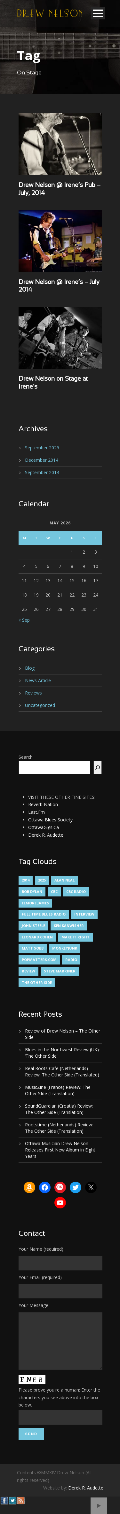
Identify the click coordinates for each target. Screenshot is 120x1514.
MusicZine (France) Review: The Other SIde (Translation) (58, 1090)
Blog (30, 668)
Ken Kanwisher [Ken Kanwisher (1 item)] (69, 925)
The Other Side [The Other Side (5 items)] (37, 982)
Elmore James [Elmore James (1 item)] (35, 903)
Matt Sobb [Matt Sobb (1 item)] (33, 948)
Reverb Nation (43, 804)
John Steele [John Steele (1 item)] (33, 925)
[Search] (97, 767)
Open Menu (98, 13)
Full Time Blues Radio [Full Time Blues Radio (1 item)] (44, 914)
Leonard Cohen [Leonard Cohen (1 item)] (37, 937)
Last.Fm (36, 812)
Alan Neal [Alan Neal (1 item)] (64, 880)
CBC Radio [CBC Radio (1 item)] (76, 891)
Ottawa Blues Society (50, 820)
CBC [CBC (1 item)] (54, 891)
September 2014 (42, 472)
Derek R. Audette (45, 835)
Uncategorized (40, 705)
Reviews (33, 693)
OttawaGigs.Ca (43, 827)
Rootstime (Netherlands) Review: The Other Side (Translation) (59, 1128)
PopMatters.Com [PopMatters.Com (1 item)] (39, 959)
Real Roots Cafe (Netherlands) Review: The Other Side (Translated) (62, 1071)
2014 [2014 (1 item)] (25, 880)
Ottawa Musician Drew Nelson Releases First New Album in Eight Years (60, 1149)
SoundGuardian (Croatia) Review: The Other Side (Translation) (59, 1109)
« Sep (24, 620)
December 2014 (41, 460)
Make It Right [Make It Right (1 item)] (75, 937)
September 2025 (42, 448)
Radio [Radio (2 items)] (71, 959)
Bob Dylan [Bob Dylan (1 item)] (32, 891)
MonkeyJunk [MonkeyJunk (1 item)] (64, 948)
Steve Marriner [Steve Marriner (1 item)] (60, 971)
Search (26, 757)
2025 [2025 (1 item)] (42, 880)
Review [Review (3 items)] (28, 971)
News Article (38, 680)
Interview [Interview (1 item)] (84, 914)
